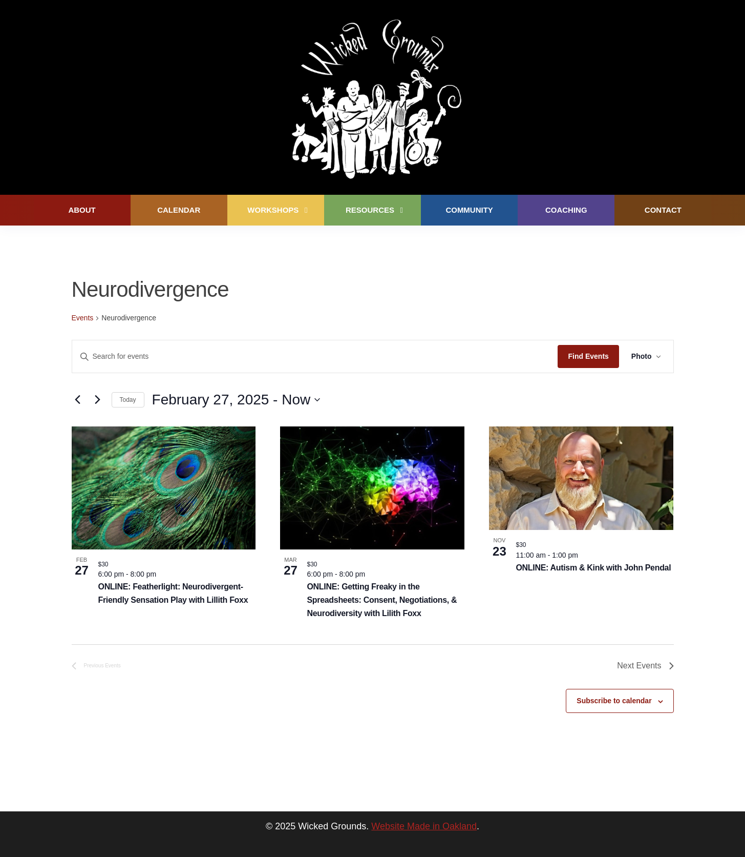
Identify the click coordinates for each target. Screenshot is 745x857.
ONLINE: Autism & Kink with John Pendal (593, 567)
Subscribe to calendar (614, 701)
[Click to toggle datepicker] (236, 400)
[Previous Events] (78, 400)
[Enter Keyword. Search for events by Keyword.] (315, 356)
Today (128, 399)
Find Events (588, 356)
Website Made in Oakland (424, 826)
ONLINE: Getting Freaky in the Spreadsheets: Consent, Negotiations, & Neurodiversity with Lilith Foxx (382, 600)
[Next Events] (98, 400)
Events (83, 318)
